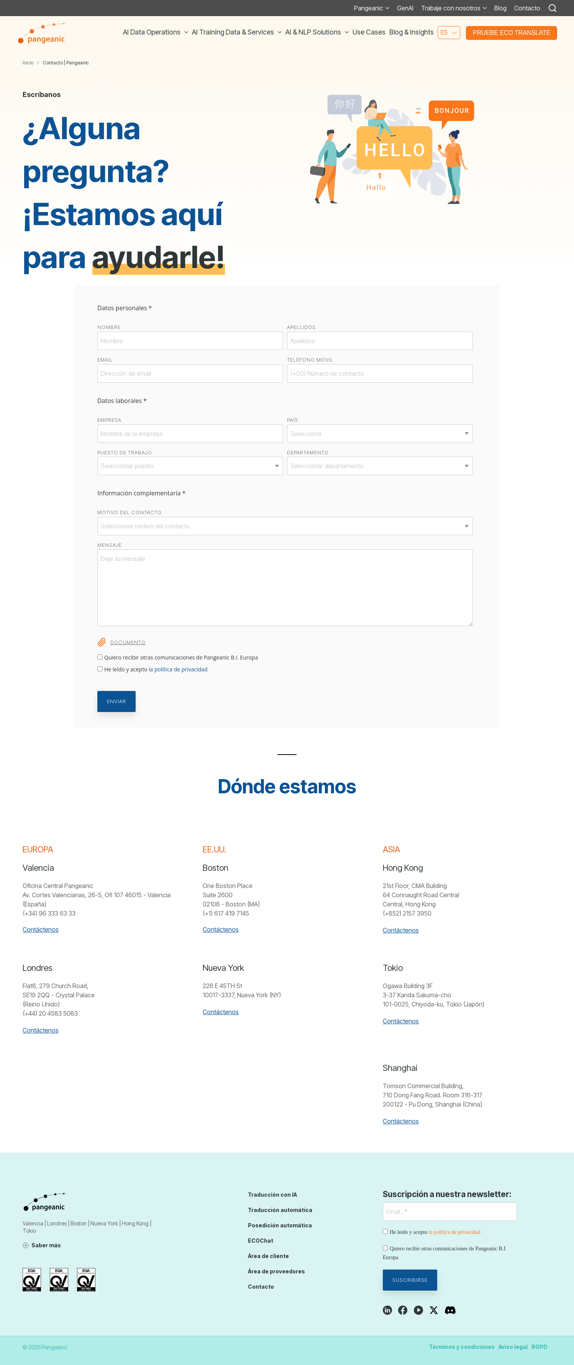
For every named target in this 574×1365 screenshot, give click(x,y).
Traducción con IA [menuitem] (272, 1194)
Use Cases (369, 32)
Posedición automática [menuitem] (280, 1225)
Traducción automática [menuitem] (280, 1210)
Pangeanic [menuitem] (368, 8)
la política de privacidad (178, 669)
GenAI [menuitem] (405, 8)
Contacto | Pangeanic (66, 63)
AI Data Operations (152, 32)
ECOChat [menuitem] (260, 1240)
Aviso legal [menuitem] (513, 1347)
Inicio (28, 63)
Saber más (46, 1245)
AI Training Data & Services (234, 32)
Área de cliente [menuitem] (268, 1256)
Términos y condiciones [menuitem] (462, 1347)
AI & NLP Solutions (314, 32)
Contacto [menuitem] (527, 8)
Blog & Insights (411, 32)
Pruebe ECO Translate (511, 33)
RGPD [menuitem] (539, 1347)
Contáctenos (41, 929)
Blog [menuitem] (500, 8)
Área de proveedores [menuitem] (276, 1271)
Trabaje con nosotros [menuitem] (451, 8)
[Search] (552, 8)
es (444, 32)
